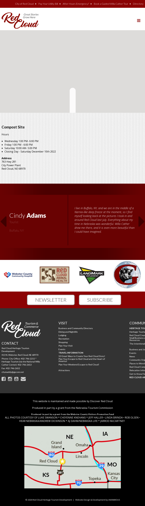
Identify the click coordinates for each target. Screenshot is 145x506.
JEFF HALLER (95, 417)
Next (141, 219)
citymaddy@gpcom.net (13, 372)
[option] (72, 222)
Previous (3, 219)
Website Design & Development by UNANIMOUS (97, 499)
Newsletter (50, 300)
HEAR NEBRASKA (29, 421)
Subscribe (100, 300)
